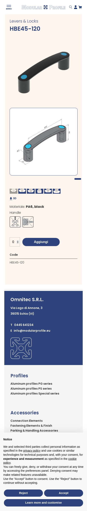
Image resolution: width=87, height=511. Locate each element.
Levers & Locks (24, 21)
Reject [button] (23, 493)
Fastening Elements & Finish (31, 426)
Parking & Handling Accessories (34, 430)
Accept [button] (64, 493)
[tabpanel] (44, 141)
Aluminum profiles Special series (34, 393)
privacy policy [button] (31, 450)
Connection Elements (26, 421)
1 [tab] (77, 179)
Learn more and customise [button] (43, 502)
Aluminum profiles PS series (31, 389)
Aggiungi (41, 242)
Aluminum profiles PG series (31, 384)
